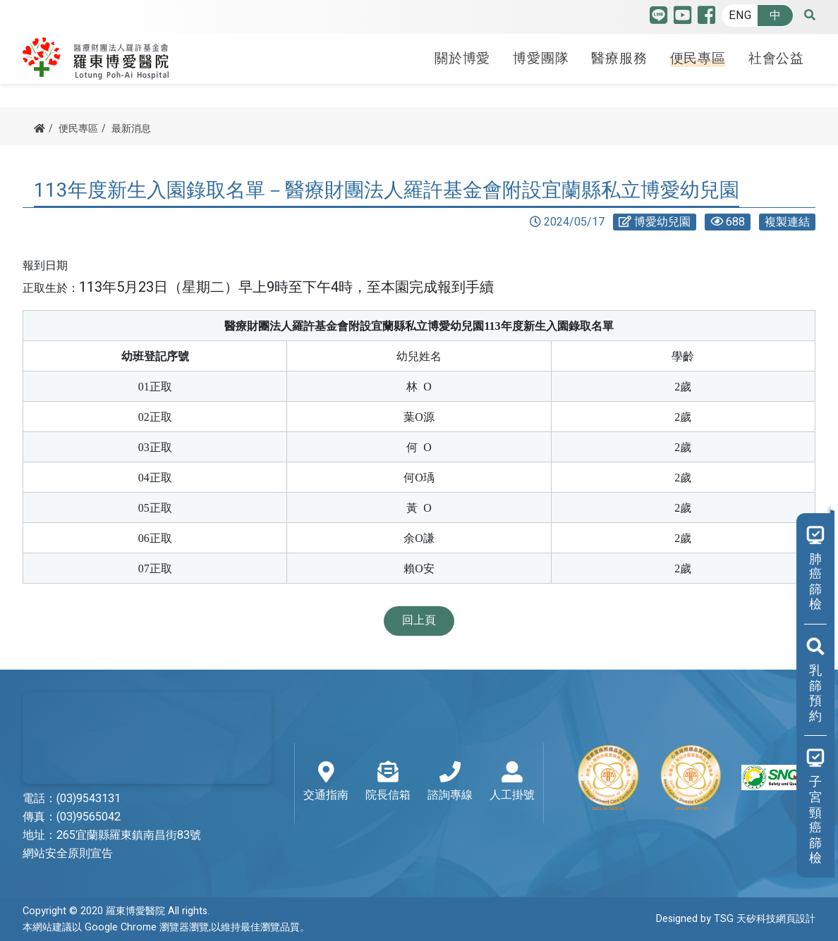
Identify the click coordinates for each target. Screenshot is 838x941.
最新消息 (131, 128)
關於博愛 (462, 58)
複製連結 (787, 222)
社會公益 (776, 58)
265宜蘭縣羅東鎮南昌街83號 (128, 835)
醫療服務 (619, 58)
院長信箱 (388, 782)
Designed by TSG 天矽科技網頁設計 (735, 918)
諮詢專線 (450, 782)
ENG (740, 15)
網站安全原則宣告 (68, 853)
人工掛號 (512, 782)
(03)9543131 (88, 798)
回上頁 (419, 620)
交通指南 (325, 782)
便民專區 (698, 58)
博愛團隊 (541, 58)
